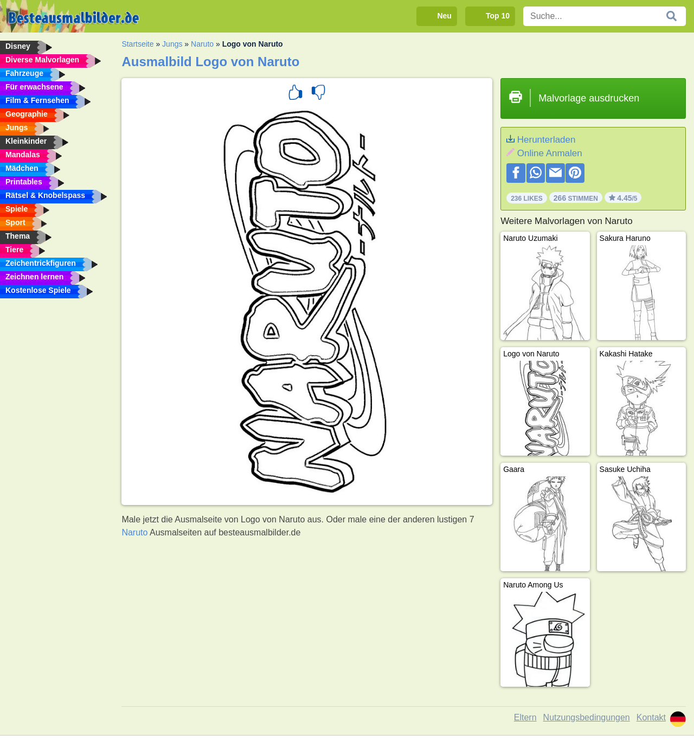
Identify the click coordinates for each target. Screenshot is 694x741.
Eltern (525, 717)
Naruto (202, 44)
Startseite (137, 44)
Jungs (172, 44)
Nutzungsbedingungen (586, 717)
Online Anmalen (549, 153)
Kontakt (651, 717)
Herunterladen (546, 140)
